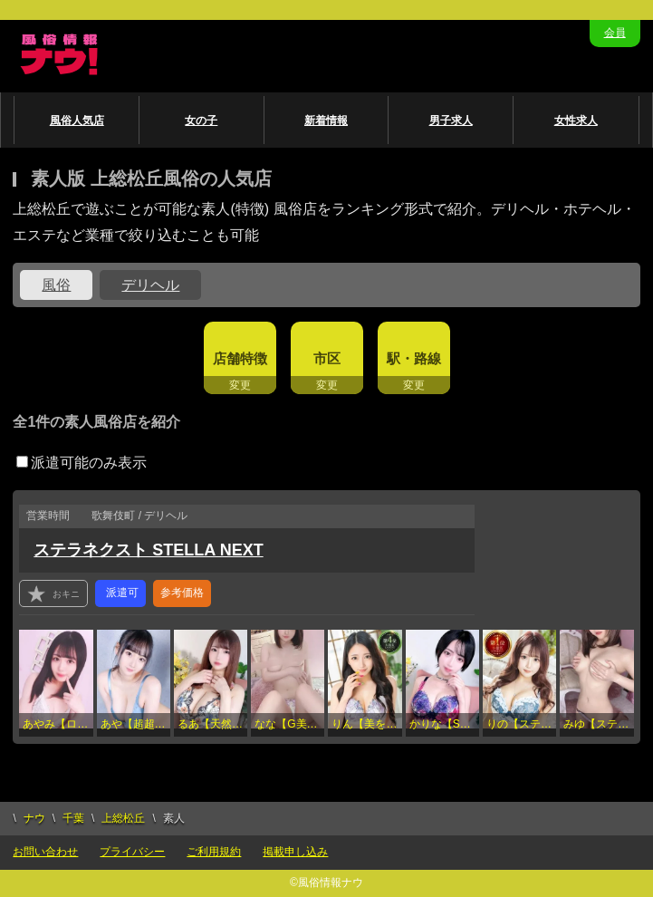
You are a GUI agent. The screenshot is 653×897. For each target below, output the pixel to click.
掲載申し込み (295, 851)
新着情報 (326, 120)
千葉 (73, 818)
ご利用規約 (214, 851)
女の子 (201, 120)
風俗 (56, 285)
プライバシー (132, 851)
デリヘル (150, 285)
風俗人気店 (77, 120)
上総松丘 (123, 818)
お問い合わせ (45, 851)
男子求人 (451, 120)
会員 (615, 32)
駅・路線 (414, 358)
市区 (327, 358)
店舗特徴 (240, 358)
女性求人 (576, 120)
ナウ (34, 818)
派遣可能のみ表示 (81, 462)
